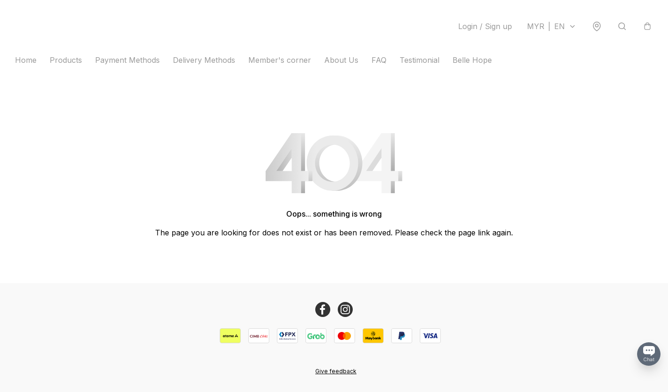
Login (485, 26)
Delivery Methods (204, 60)
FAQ (378, 60)
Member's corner (279, 60)
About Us (341, 60)
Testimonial (419, 60)
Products (66, 60)
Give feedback (335, 371)
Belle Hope (472, 60)
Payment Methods (127, 60)
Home (26, 60)
